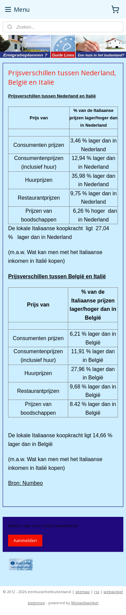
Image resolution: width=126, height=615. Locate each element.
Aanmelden (25, 540)
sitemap (82, 591)
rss (96, 591)
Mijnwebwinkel (84, 602)
